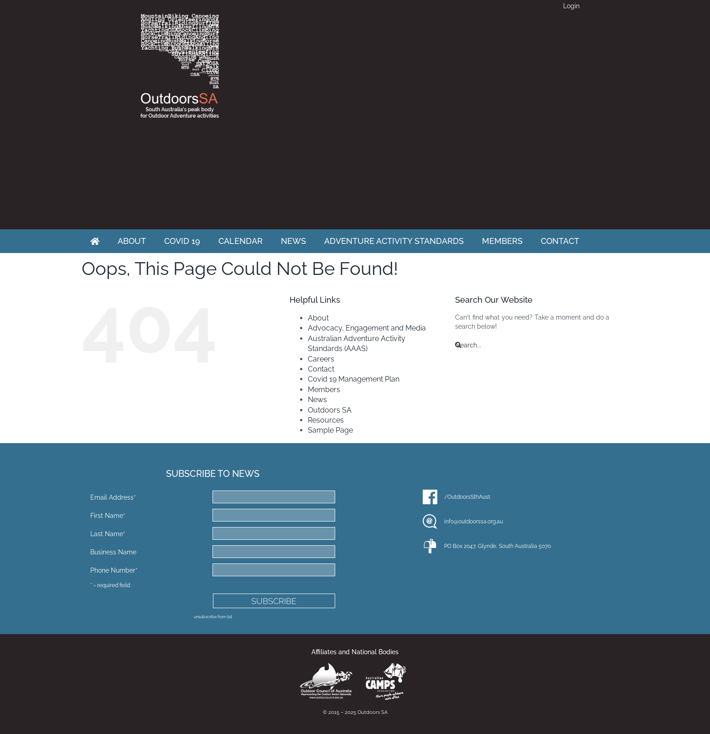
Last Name (107, 534)
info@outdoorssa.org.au (473, 521)
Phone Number (114, 570)
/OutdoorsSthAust (467, 497)
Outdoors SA (330, 410)
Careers (321, 359)
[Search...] (541, 345)
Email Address (113, 497)
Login (571, 6)
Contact (321, 369)
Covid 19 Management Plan (353, 379)
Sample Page (330, 430)
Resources (326, 420)
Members (324, 389)
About (318, 318)
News (317, 399)
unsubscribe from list (213, 617)
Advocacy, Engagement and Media (367, 328)
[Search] (458, 345)
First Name (107, 515)
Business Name (113, 552)
